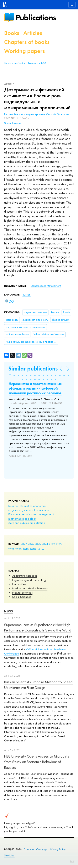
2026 (31, 544)
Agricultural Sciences (24, 575)
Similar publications (33, 368)
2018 (33, 549)
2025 (38, 544)
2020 (18, 549)
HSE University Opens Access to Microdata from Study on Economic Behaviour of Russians (36, 762)
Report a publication (15, 63)
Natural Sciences (22, 592)
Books (11, 33)
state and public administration (26, 523)
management (46, 514)
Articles (32, 33)
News (8, 611)
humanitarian (42, 510)
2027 (24, 544)
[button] (10, 375)
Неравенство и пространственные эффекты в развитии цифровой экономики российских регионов (35, 388)
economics (39, 506)
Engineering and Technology (29, 580)
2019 (26, 549)
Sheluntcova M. (12, 123)
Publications (36, 17)
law (35, 514)
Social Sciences (21, 597)
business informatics (20, 506)
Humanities (19, 584)
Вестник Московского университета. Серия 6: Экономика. (37, 114)
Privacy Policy (58, 849)
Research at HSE (37, 63)
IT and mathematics (20, 514)
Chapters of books (27, 42)
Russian (26, 294)
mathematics (16, 518)
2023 (52, 544)
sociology (30, 518)
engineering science (20, 510)
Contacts (29, 849)
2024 (45, 544)
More (40, 549)
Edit (72, 860)
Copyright (42, 849)
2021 (11, 549)
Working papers (24, 51)
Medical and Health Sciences (29, 588)
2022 (59, 544)
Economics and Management (46, 286)
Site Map (9, 855)
